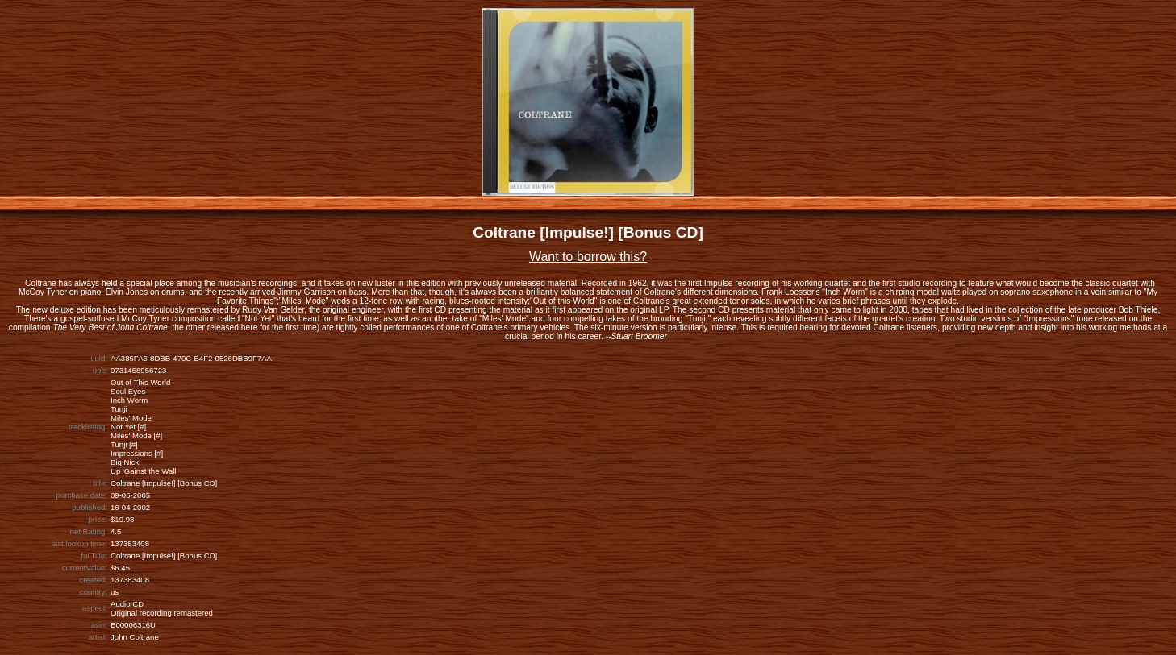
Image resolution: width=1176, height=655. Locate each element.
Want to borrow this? (588, 256)
